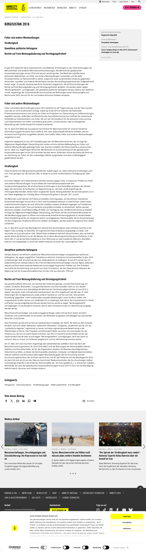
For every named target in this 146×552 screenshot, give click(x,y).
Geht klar (127, 516)
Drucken (88, 401)
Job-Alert (36, 497)
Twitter (12, 401)
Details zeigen (119, 547)
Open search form (139, 1)
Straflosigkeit (11, 43)
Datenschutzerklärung (39, 539)
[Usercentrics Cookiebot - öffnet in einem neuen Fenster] (15, 547)
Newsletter (42, 493)
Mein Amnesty (105, 1)
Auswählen (126, 522)
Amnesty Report (24, 385)
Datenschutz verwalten (93, 493)
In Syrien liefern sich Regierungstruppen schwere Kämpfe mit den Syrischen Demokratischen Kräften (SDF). (73, 463)
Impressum (26, 493)
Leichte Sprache (124, 1)
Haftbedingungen (41, 385)
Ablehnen (127, 528)
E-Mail (17, 401)
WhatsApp (29, 401)
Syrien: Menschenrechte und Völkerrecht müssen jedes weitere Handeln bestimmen (71, 454)
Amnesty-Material (70, 493)
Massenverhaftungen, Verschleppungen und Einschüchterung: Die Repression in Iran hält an (26, 455)
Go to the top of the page (140, 488)
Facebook (6, 401)
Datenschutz (51, 497)
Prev (2, 446)
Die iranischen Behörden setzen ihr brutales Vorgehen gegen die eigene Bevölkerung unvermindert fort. (23, 466)
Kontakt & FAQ (11, 493)
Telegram (34, 401)
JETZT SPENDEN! (58, 510)
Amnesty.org (115, 493)
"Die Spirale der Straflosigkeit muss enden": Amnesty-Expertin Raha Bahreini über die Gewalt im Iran (119, 455)
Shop (132, 1)
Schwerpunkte (35, 7)
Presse (114, 1)
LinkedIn (23, 401)
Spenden (82, 7)
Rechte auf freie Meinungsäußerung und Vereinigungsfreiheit (35, 53)
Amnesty (73, 7)
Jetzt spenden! (131, 7)
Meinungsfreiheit (59, 385)
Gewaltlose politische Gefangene (21, 48)
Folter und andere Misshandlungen (22, 37)
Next (144, 446)
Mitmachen (62, 7)
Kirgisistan (10, 385)
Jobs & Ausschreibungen (16, 497)
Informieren (49, 7)
